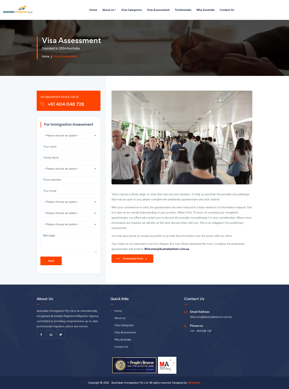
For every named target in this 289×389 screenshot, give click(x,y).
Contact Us (227, 10)
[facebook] (41, 334)
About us (108, 10)
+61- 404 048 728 (200, 331)
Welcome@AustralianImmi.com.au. (167, 249)
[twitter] (61, 334)
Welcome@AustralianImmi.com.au (211, 317)
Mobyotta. (194, 382)
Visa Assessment (158, 10)
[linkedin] (51, 334)
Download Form (131, 258)
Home (93, 10)
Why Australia (205, 10)
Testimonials (183, 10)
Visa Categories (131, 10)
